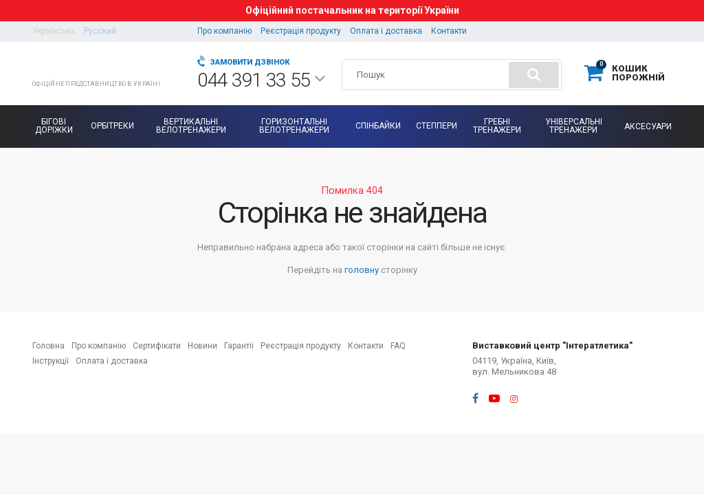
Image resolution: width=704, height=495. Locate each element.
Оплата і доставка (386, 31)
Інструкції (50, 361)
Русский (100, 31)
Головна (48, 346)
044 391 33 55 (261, 80)
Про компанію (224, 31)
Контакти (449, 31)
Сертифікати (157, 346)
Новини (202, 346)
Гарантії (239, 346)
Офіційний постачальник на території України (352, 10)
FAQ (398, 346)
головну (361, 270)
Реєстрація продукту (301, 31)
